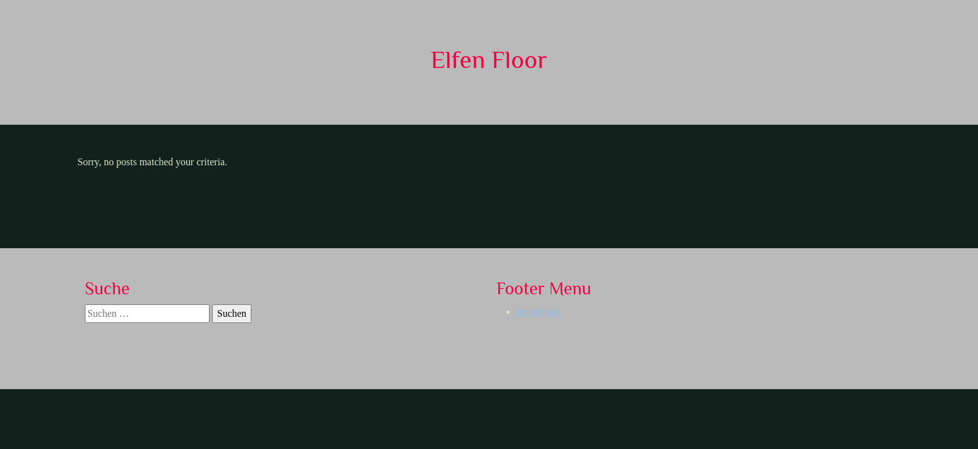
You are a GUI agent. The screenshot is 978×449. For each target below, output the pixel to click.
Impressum (538, 311)
